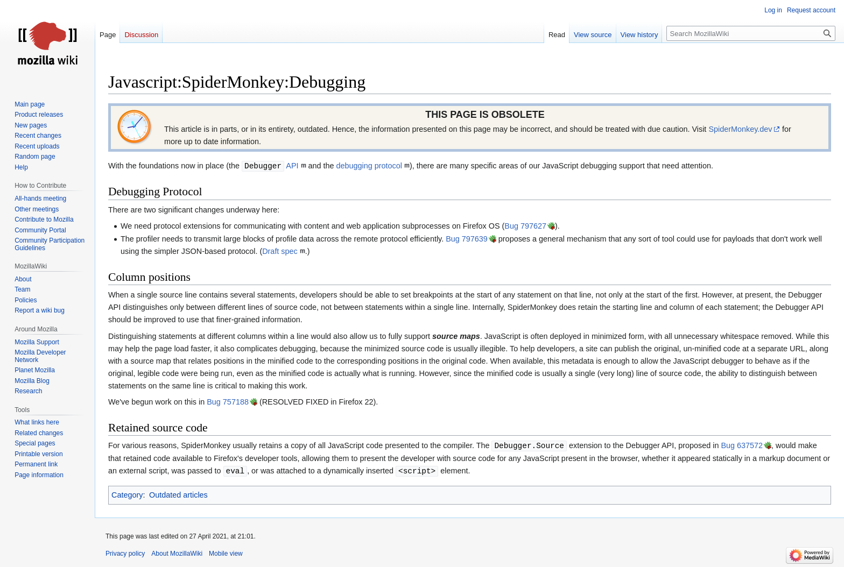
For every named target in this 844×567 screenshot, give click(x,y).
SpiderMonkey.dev (740, 129)
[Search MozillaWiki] (750, 33)
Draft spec (280, 251)
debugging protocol (369, 166)
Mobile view (226, 553)
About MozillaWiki (176, 553)
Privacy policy (125, 553)
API (270, 166)
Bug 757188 (228, 402)
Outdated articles (178, 495)
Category (127, 495)
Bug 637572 (742, 446)
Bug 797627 (525, 226)
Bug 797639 (467, 239)
